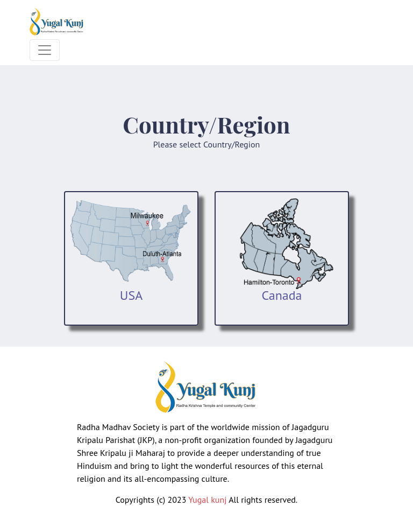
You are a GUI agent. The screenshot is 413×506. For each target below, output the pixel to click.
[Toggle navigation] (45, 50)
